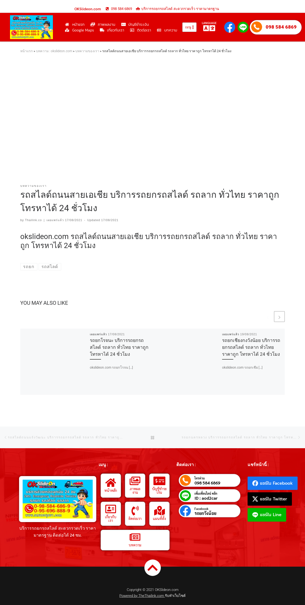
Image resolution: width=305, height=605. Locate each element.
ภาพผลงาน (135, 490)
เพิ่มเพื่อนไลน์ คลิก (205, 493)
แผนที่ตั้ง (159, 518)
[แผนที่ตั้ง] (159, 510)
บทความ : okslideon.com (54, 51)
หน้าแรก (26, 51)
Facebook (201, 509)
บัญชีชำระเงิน (159, 490)
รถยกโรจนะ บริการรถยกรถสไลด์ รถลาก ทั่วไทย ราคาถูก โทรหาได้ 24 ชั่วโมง (119, 347)
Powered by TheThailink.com (142, 596)
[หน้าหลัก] (111, 482)
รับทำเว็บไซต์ (175, 596)
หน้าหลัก (110, 490)
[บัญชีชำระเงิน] (159, 481)
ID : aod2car (206, 498)
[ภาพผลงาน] (135, 481)
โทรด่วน (199, 478)
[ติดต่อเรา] (135, 510)
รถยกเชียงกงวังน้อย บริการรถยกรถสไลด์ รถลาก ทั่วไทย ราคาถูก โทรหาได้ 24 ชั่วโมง (251, 347)
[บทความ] (135, 537)
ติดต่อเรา (135, 518)
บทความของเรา (87, 51)
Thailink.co (33, 220)
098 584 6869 (281, 27)
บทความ (135, 545)
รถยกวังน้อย (205, 513)
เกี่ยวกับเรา (110, 518)
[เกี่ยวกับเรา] (111, 509)
